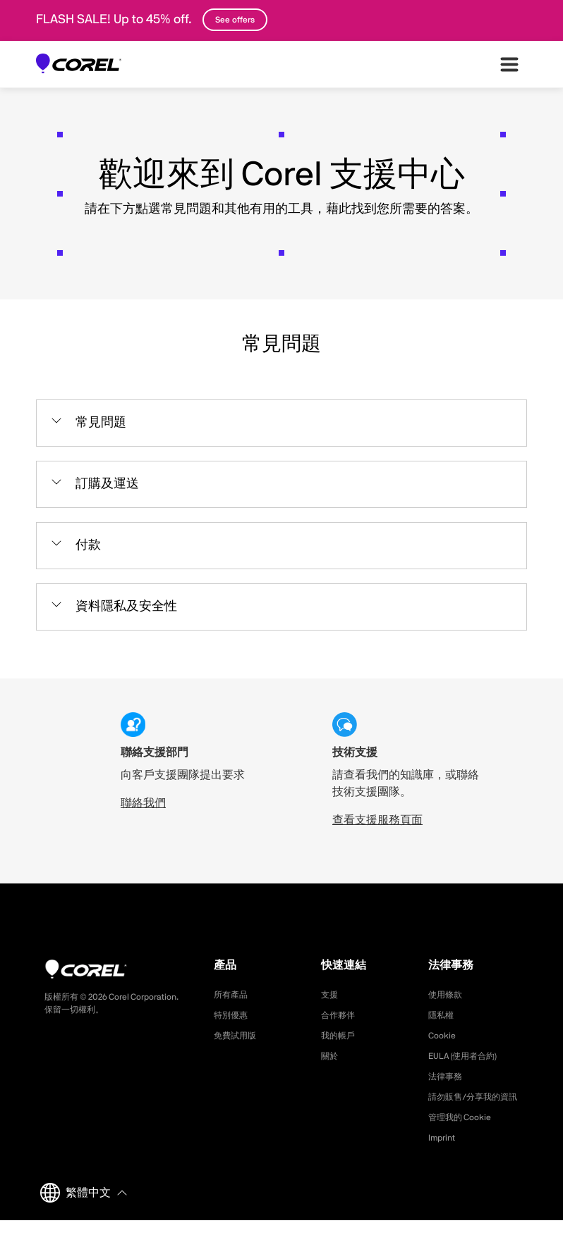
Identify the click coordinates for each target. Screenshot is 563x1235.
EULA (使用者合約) (468, 1056)
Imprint (443, 1153)
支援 (331, 995)
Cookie (443, 1036)
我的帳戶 (341, 1036)
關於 (331, 1056)
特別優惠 (233, 1015)
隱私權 (443, 1015)
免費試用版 (238, 1036)
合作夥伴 (341, 1015)
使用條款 (448, 995)
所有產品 (233, 995)
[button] (281, 423)
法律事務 (448, 1076)
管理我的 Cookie (464, 1132)
